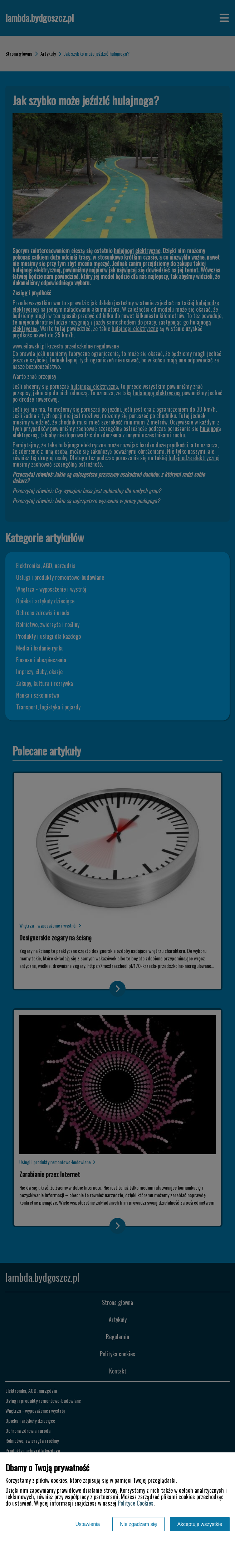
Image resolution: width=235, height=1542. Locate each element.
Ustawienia (87, 1524)
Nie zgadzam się (138, 1524)
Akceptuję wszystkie (199, 1524)
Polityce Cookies (135, 1503)
